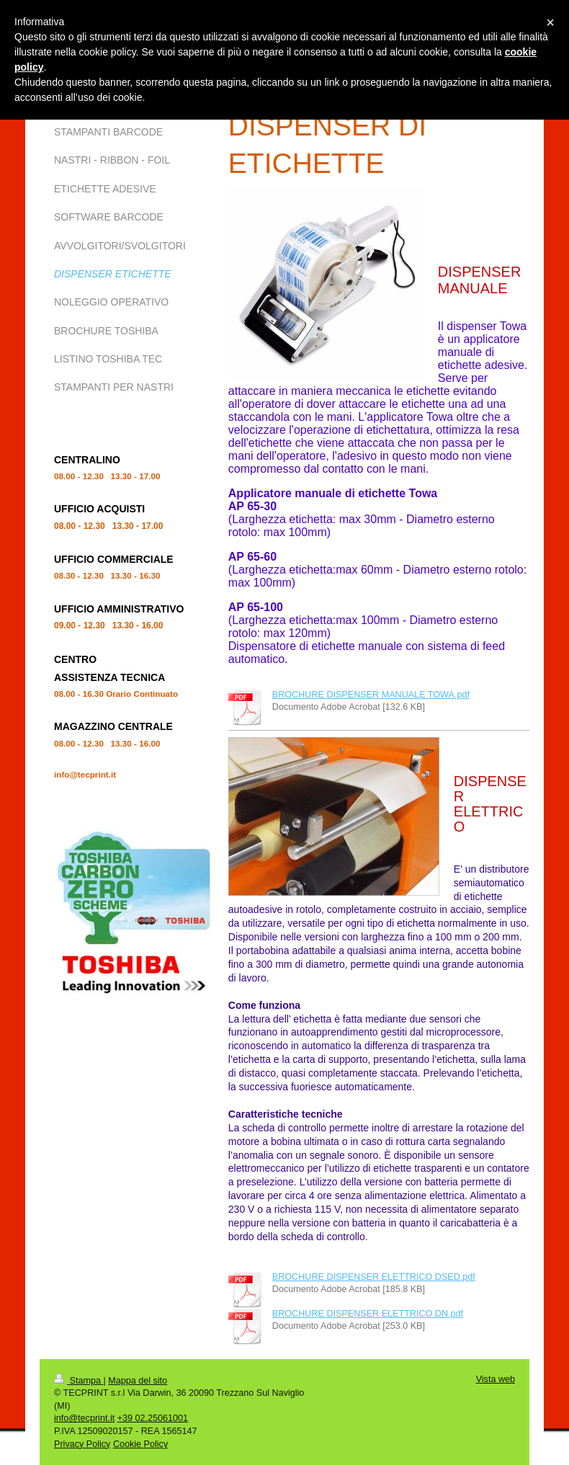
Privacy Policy (82, 1444)
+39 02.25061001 (152, 1418)
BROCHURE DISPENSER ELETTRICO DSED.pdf (373, 1277)
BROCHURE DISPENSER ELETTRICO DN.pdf (367, 1314)
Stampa (78, 1381)
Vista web (495, 1379)
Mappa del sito (137, 1381)
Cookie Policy (140, 1444)
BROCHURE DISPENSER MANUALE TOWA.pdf (371, 695)
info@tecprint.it (84, 1418)
